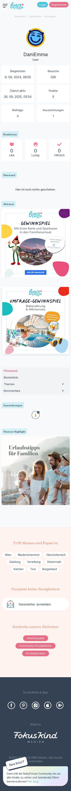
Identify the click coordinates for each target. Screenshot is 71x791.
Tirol (33, 569)
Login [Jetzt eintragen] (42, 4)
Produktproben (35, 653)
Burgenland (49, 569)
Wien (8, 554)
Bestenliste (11, 377)
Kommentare (35, 391)
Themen (35, 385)
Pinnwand (10, 370)
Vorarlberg (34, 561)
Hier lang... (34, 781)
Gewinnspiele (35, 638)
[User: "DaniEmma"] (35, 45)
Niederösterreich (29, 554)
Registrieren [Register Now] (59, 4)
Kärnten (18, 569)
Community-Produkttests (35, 645)
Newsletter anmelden (35, 604)
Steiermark (54, 561)
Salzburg (14, 561)
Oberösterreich (56, 554)
